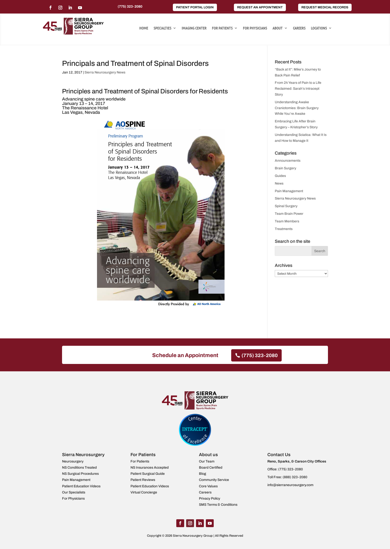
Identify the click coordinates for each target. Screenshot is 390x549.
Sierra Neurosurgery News (104, 72)
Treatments (283, 229)
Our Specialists (73, 492)
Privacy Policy (209, 498)
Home (143, 28)
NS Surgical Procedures (80, 474)
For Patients (222, 28)
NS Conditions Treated (79, 467)
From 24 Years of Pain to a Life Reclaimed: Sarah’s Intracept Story (298, 88)
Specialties (162, 28)
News (279, 183)
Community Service (214, 480)
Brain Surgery (285, 168)
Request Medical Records (324, 7)
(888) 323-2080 (295, 477)
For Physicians (255, 28)
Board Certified (210, 467)
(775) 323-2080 (130, 6)
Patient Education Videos (81, 486)
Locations (319, 28)
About (278, 28)
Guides (280, 176)
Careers (299, 28)
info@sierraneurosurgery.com (290, 485)
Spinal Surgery (286, 206)
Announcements (287, 160)
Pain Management (289, 191)
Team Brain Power (289, 214)
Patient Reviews (142, 480)
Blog (202, 474)
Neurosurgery (72, 461)
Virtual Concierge (143, 492)
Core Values (208, 486)
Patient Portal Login (195, 7)
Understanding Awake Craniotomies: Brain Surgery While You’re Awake (297, 108)
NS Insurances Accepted (149, 467)
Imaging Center (194, 28)
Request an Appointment (260, 7)
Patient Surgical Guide (147, 474)
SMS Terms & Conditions (218, 504)
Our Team (206, 461)
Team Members (287, 221)
